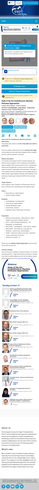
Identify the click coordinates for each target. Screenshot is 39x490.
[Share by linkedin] (28, 135)
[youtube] (12, 486)
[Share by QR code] (3, 135)
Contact (18, 3)
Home (3, 21)
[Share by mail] (22, 135)
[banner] (19, 29)
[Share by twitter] (15, 135)
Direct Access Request (30, 3)
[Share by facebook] (9, 135)
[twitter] (8, 486)
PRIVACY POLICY (21, 482)
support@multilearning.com (25, 258)
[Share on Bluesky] (35, 135)
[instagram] (17, 486)
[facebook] (3, 486)
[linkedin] (22, 486)
